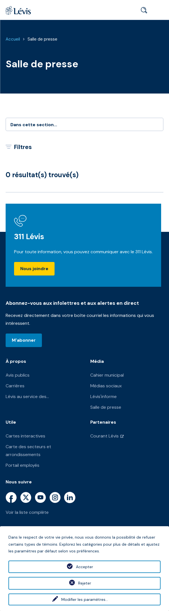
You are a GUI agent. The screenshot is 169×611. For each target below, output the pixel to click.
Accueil (13, 39)
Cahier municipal (107, 375)
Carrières (15, 386)
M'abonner (24, 340)
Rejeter (84, 583)
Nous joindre (34, 269)
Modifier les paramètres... (84, 599)
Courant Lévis (104, 436)
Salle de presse (42, 39)
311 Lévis (29, 236)
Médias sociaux (106, 386)
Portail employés (22, 465)
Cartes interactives (25, 436)
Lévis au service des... (27, 396)
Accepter (84, 566)
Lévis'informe (103, 396)
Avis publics (18, 375)
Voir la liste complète (27, 512)
